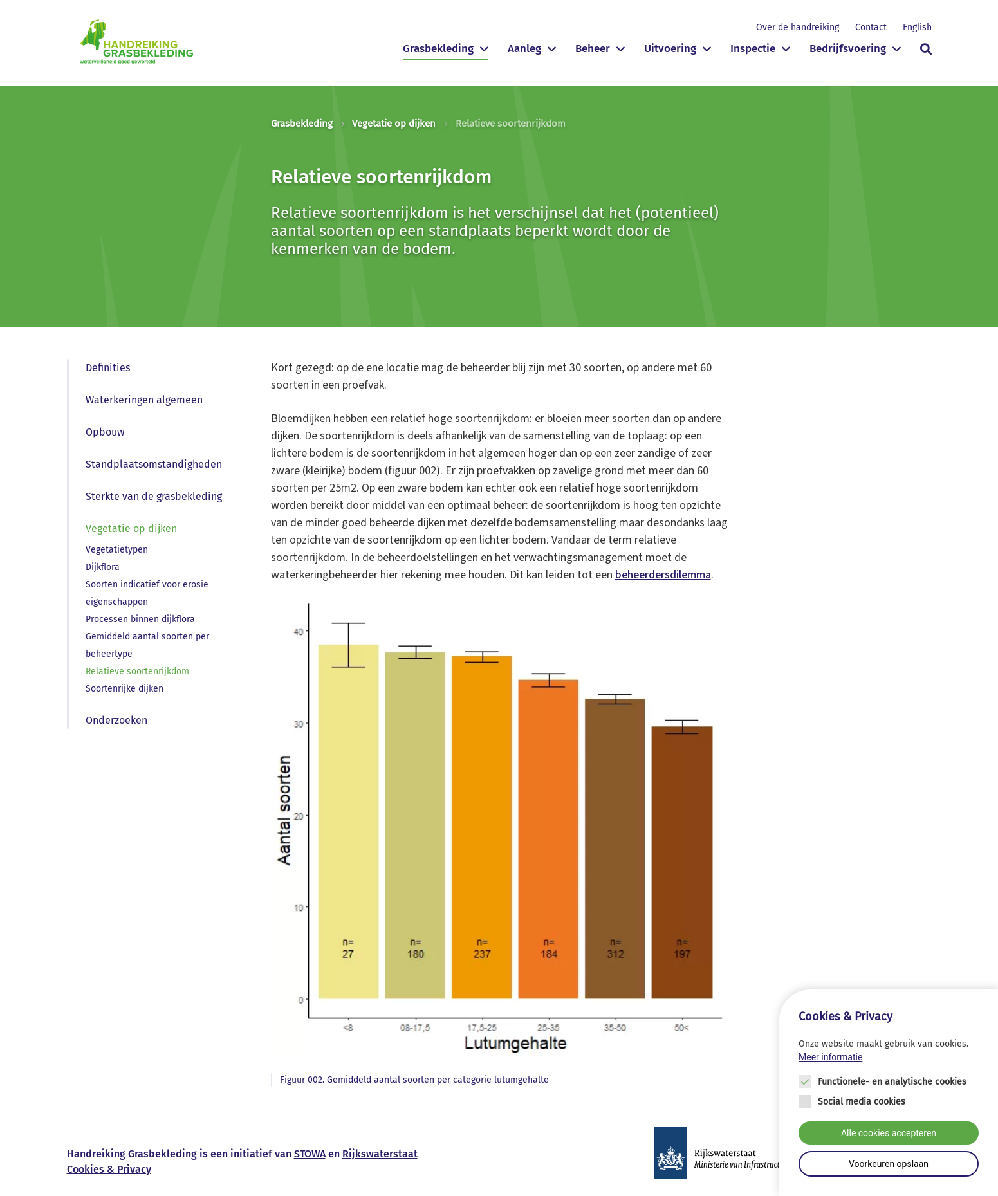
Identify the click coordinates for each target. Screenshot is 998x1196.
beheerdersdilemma (663, 575)
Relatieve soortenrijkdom (137, 671)
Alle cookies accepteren (888, 1133)
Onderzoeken (116, 720)
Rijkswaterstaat (380, 1154)
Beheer (592, 48)
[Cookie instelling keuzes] (889, 1093)
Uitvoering (670, 48)
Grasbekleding (438, 48)
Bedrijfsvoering (847, 48)
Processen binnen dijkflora (140, 619)
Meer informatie (830, 1058)
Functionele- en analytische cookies (892, 1082)
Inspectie (752, 48)
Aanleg (524, 48)
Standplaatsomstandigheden (154, 464)
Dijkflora (103, 567)
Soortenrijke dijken (124, 688)
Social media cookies (861, 1102)
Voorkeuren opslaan (889, 1164)
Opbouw (105, 432)
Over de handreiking (797, 27)
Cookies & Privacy (109, 1169)
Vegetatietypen (117, 549)
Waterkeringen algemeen (144, 400)
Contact (871, 27)
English (917, 27)
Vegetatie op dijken (394, 123)
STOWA (310, 1154)
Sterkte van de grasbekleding (154, 496)
